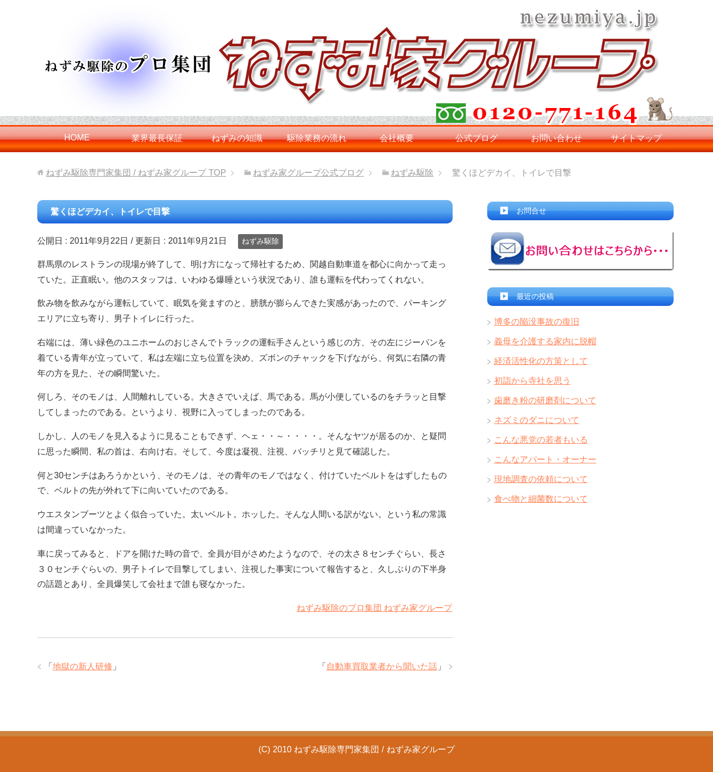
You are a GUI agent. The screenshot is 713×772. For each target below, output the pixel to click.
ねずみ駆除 (260, 241)
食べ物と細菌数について (541, 498)
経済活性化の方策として (541, 361)
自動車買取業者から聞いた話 (381, 666)
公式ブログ (476, 138)
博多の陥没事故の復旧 (536, 321)
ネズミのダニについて (536, 420)
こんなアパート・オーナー (545, 459)
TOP (136, 172)
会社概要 (397, 138)
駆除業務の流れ (317, 138)
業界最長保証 (157, 138)
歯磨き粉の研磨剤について (545, 400)
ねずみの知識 (237, 138)
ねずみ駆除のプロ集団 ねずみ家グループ (374, 607)
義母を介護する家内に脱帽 (545, 341)
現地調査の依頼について (541, 479)
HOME (77, 137)
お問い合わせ (556, 138)
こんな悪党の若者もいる (541, 439)
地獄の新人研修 (82, 666)
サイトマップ (636, 138)
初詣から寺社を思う (532, 380)
